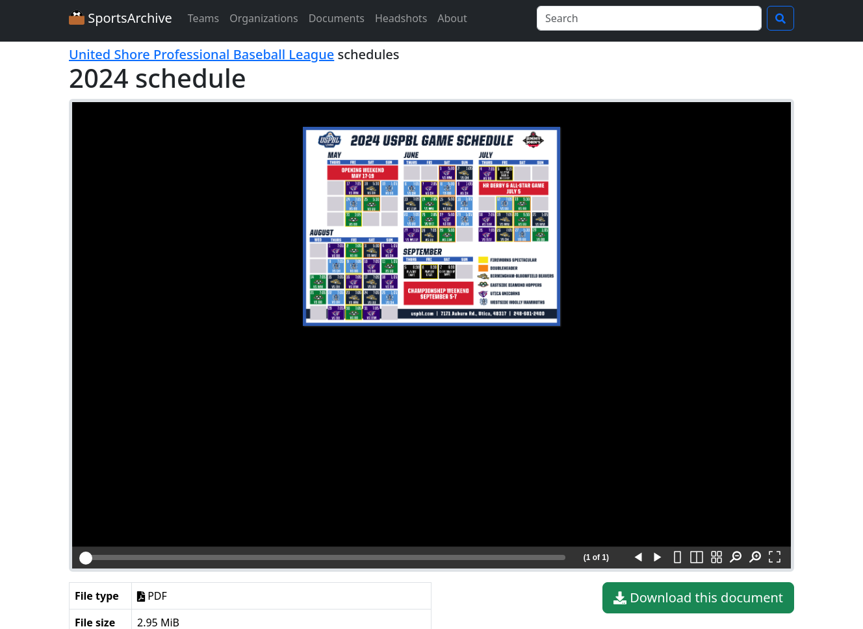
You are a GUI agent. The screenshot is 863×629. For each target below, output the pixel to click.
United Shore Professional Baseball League (201, 54)
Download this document (698, 598)
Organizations (263, 18)
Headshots (401, 18)
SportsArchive (120, 18)
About (452, 18)
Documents (337, 18)
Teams (203, 18)
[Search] (649, 18)
